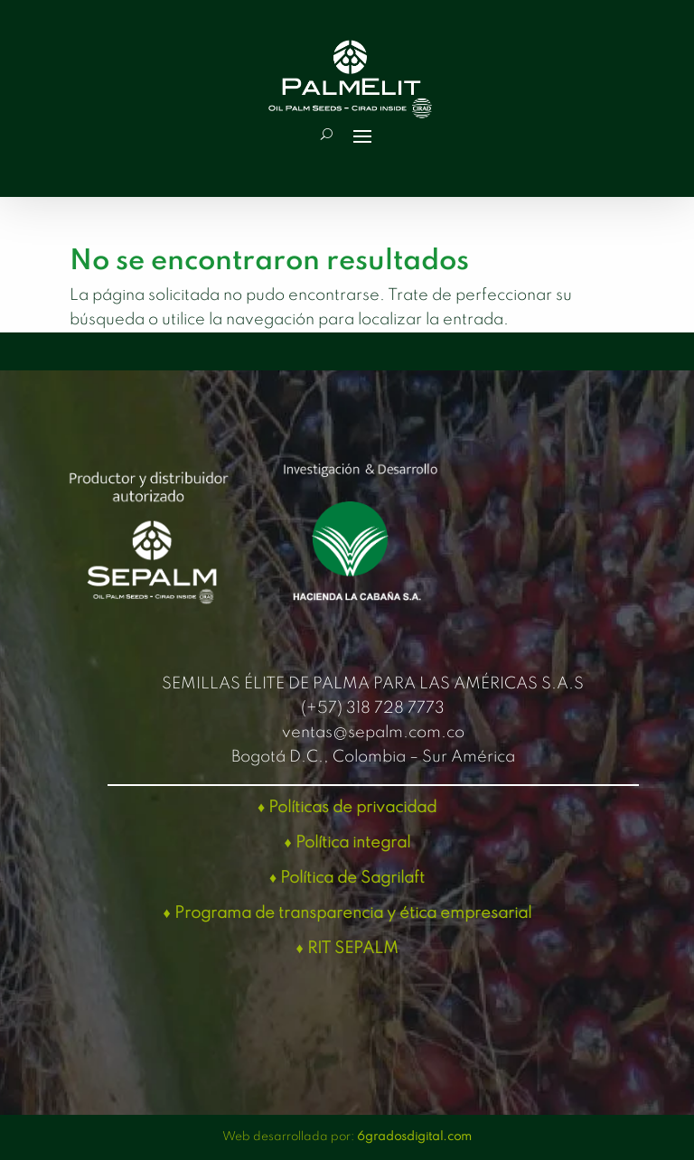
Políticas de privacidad (352, 808)
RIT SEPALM (353, 948)
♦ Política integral (346, 843)
